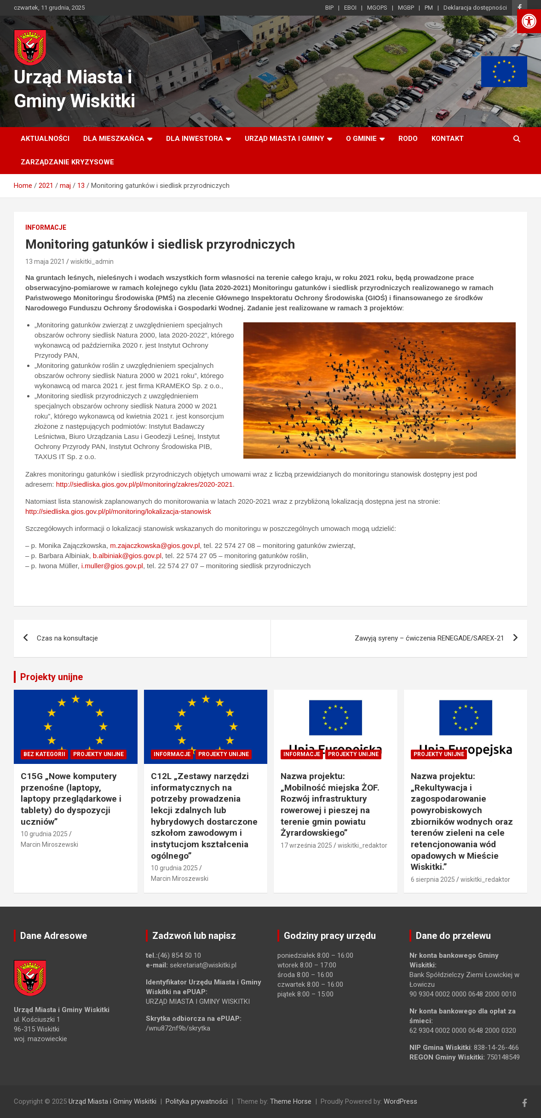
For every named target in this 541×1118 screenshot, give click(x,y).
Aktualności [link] (45, 138)
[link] (529, 21)
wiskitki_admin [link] (92, 261)
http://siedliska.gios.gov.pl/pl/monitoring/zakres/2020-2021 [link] (144, 484)
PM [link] (429, 7)
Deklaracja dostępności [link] (475, 7)
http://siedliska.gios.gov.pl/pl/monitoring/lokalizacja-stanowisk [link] (118, 511)
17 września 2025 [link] (306, 845)
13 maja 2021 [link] (45, 261)
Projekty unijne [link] (51, 676)
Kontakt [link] (448, 138)
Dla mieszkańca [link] (113, 138)
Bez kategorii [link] (44, 754)
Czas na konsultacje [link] (67, 638)
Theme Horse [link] (290, 1101)
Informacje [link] (45, 227)
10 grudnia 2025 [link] (44, 834)
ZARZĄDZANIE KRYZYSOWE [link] (67, 162)
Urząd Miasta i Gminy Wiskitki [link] (112, 1101)
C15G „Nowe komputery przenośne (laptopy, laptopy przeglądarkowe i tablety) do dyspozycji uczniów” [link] (71, 799)
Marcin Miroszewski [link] (49, 844)
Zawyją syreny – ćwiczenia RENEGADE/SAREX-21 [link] (429, 638)
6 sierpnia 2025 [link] (433, 879)
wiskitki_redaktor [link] (362, 845)
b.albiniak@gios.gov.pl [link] (127, 555)
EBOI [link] (350, 7)
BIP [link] (329, 7)
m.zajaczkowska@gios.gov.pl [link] (155, 545)
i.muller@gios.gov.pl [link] (112, 566)
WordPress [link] (400, 1101)
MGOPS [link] (377, 7)
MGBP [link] (406, 7)
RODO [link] (408, 138)
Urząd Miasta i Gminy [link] (284, 138)
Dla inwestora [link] (194, 138)
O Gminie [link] (361, 138)
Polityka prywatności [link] (197, 1101)
